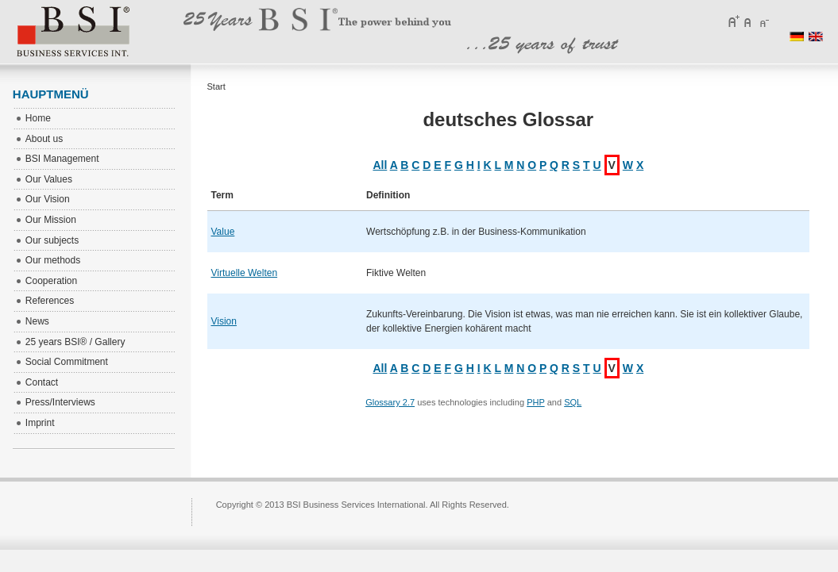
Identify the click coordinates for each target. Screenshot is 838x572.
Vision (224, 321)
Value (223, 231)
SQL (572, 402)
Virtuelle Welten (244, 272)
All (380, 165)
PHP (535, 402)
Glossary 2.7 (390, 402)
